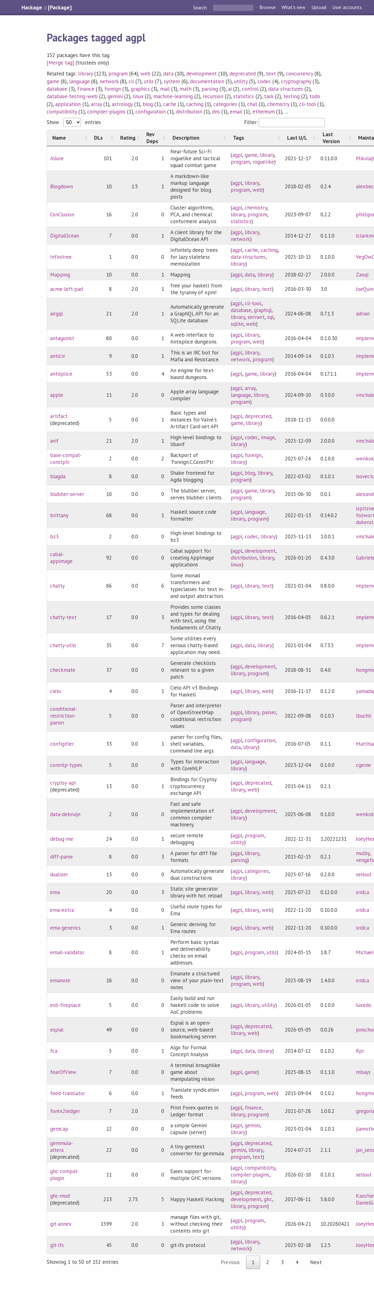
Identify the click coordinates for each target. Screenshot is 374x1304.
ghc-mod (60, 1195)
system (172, 81)
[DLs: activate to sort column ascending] (102, 138)
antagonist (62, 338)
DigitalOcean (64, 235)
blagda (57, 476)
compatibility (62, 111)
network (109, 81)
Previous (230, 1262)
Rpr (360, 1050)
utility (240, 81)
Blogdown (61, 186)
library (85, 73)
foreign (112, 88)
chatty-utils (63, 645)
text (271, 73)
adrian (363, 313)
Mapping (60, 274)
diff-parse (61, 856)
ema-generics (65, 927)
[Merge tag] (60, 62)
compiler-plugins (106, 111)
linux (138, 96)
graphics (140, 88)
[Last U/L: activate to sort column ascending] (299, 138)
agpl (237, 155)
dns (216, 111)
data (168, 73)
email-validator (67, 952)
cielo (55, 691)
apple (56, 395)
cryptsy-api (63, 782)
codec (264, 81)
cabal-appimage (61, 558)
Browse (267, 7)
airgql (56, 313)
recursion (213, 96)
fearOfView (63, 1072)
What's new (293, 7)
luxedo (363, 1005)
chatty (57, 585)
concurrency (299, 73)
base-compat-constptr (66, 458)
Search (200, 7)
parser (269, 712)
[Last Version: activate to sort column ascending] (335, 138)
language (79, 81)
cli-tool (307, 104)
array (96, 104)
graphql (262, 310)
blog (148, 104)
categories (225, 104)
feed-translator (67, 1093)
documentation (207, 81)
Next (316, 1262)
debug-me (61, 838)
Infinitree (61, 256)
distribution (189, 111)
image (268, 437)
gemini (115, 96)
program (118, 73)
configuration (150, 111)
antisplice (61, 373)
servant (256, 317)
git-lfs (57, 1245)
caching (194, 104)
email (236, 111)
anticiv (57, 356)
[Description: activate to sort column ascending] (197, 138)
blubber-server (67, 494)
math (186, 88)
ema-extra (62, 910)
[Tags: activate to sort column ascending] (255, 138)
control (250, 88)
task (268, 96)
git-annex (61, 1223)
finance (85, 88)
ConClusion (62, 214)
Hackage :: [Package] (46, 7)
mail (165, 88)
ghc (268, 1199)
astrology (122, 104)
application (68, 104)
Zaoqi (362, 274)
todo (315, 96)
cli (131, 81)
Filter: (284, 122)
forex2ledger (65, 1111)
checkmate (62, 669)
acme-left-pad (66, 289)
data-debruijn (65, 814)
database (57, 88)
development (201, 73)
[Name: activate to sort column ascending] (68, 138)
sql (270, 317)
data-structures (285, 88)
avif (54, 440)
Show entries (74, 122)
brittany (59, 515)
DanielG (364, 1202)
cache (169, 104)
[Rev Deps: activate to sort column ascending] (154, 138)
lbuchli (363, 715)
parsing (209, 88)
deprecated (243, 73)
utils (149, 81)
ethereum (264, 111)
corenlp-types (66, 765)
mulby (363, 853)
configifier (62, 743)
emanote (60, 980)
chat (252, 104)
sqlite (237, 323)
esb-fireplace (65, 1005)
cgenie (363, 765)
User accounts (347, 7)
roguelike (263, 161)
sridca (362, 892)
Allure (57, 158)
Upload (318, 7)
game (53, 81)
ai (230, 88)
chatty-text (63, 617)
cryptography (296, 81)
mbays (363, 1072)
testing (291, 96)
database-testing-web (72, 96)
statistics (243, 96)
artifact (59, 416)
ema (55, 892)
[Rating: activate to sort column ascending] (128, 138)
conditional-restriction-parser (63, 715)
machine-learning (172, 96)
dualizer (59, 874)
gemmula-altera (61, 1146)
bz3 (54, 536)
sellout (364, 874)
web (145, 73)
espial (57, 1029)
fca (53, 1050)
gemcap (59, 1128)
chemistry (278, 104)
